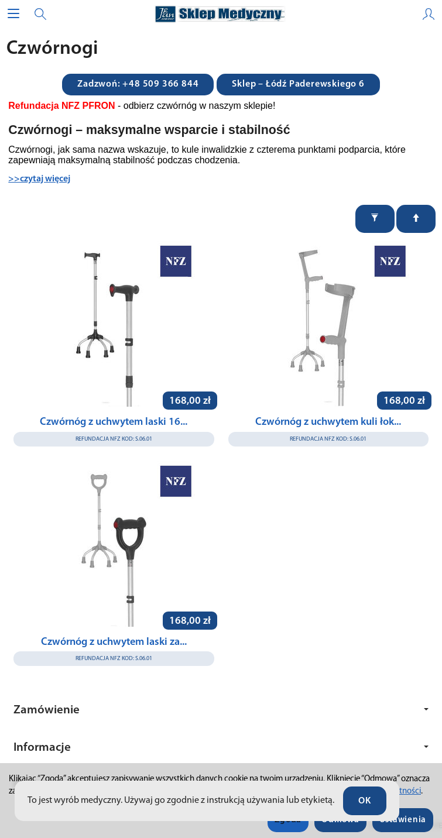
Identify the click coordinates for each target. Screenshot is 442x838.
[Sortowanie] (416, 219)
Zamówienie (221, 710)
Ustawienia (402, 820)
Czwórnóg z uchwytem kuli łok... (328, 422)
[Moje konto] (428, 14)
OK (364, 801)
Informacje (221, 747)
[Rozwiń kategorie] (13, 14)
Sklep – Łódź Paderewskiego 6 (298, 84)
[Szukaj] (40, 14)
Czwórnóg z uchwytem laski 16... (113, 422)
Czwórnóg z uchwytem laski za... (114, 642)
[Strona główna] (221, 14)
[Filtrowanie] (375, 219)
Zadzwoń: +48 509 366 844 (137, 84)
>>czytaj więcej (39, 179)
